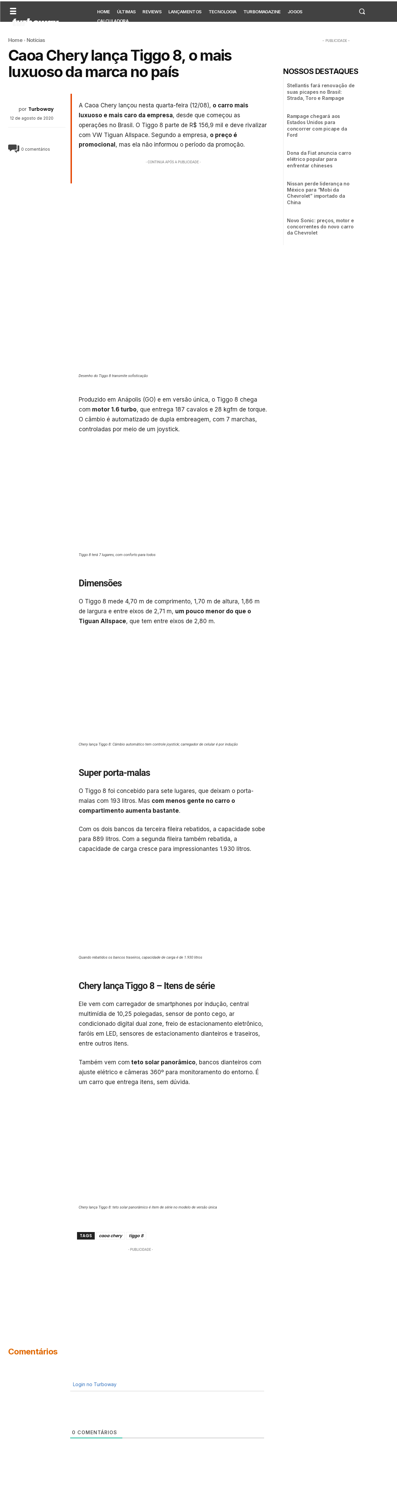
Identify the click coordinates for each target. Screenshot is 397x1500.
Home (15, 40)
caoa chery (110, 1236)
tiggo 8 (136, 1236)
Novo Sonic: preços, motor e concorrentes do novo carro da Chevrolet (320, 226)
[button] (362, 11)
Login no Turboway (94, 1384)
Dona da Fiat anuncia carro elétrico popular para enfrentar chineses (319, 159)
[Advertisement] (173, 213)
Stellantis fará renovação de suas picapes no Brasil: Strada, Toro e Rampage (320, 91)
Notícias (36, 40)
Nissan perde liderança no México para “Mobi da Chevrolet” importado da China (318, 193)
